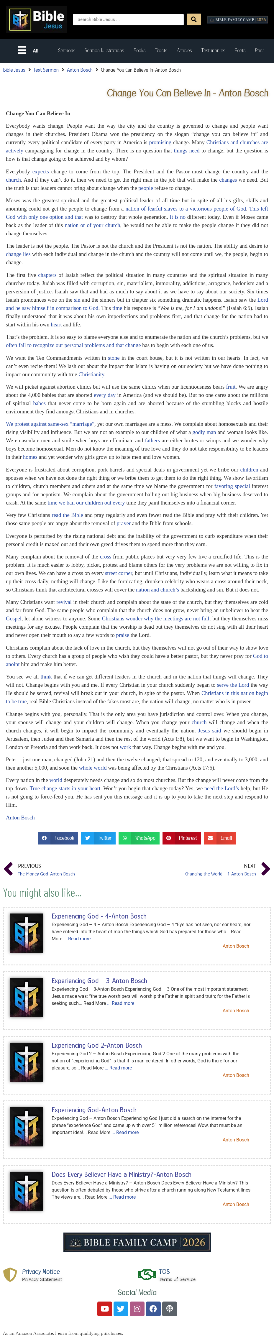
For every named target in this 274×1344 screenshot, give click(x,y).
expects (40, 171)
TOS (164, 1272)
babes (39, 403)
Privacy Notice (41, 1272)
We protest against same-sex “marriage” (50, 424)
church (13, 180)
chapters (47, 275)
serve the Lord (233, 685)
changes (228, 180)
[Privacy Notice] (10, 1274)
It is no (178, 217)
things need (186, 150)
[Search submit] (194, 19)
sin (77, 300)
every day (105, 395)
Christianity (91, 374)
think (46, 676)
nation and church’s (157, 589)
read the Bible (67, 515)
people (145, 188)
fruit (231, 387)
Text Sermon (46, 70)
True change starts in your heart (65, 788)
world (55, 780)
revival (64, 602)
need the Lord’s (221, 788)
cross (105, 556)
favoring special (232, 486)
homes (30, 457)
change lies (18, 254)
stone (113, 358)
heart (56, 324)
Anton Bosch (80, 70)
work (125, 747)
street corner (118, 573)
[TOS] (147, 1274)
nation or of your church (92, 225)
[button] (58, 838)
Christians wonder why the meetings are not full (155, 618)
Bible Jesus (14, 70)
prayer (124, 523)
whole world (93, 768)
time (117, 308)
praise (122, 635)
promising (160, 142)
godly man (204, 432)
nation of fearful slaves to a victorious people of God (186, 209)
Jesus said (209, 730)
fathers (152, 440)
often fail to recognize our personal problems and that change (73, 345)
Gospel (14, 618)
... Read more (77, 939)
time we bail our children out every (86, 503)
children (249, 469)
